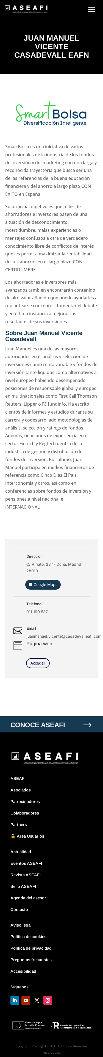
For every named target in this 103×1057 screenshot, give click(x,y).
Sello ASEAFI (23, 886)
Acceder (37, 663)
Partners (18, 824)
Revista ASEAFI (25, 874)
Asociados (20, 790)
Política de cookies (28, 936)
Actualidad (20, 851)
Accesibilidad (23, 971)
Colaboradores (24, 813)
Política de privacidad (31, 948)
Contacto (19, 909)
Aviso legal (21, 925)
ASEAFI (18, 778)
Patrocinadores (25, 801)
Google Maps (45, 584)
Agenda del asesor (28, 898)
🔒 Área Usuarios (27, 836)
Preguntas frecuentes (31, 959)
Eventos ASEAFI (26, 863)
